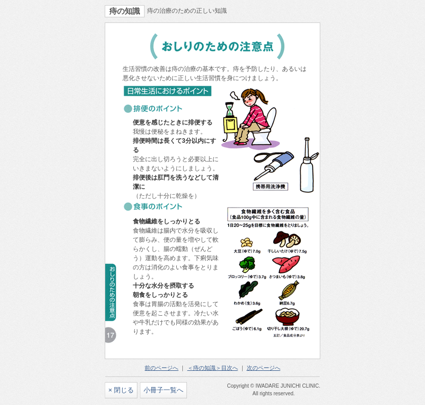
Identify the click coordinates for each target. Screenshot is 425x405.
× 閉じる (121, 390)
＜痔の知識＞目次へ (212, 368)
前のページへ (161, 368)
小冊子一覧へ (163, 390)
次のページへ (263, 368)
